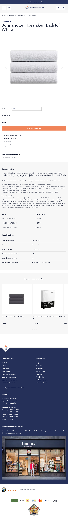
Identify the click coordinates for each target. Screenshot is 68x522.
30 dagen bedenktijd (10, 138)
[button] (6, 66)
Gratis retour (7, 141)
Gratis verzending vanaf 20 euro (13, 135)
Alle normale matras (9, 158)
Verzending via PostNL (10, 144)
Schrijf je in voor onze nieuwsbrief (13, 388)
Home (4, 16)
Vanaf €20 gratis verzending (35, 2)
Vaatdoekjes (40, 377)
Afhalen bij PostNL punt (10, 147)
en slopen (41, 383)
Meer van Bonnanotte (10, 154)
